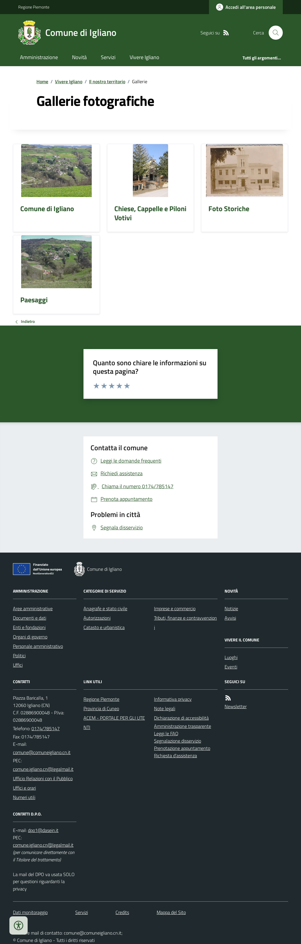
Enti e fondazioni (29, 627)
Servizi (108, 57)
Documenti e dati (29, 617)
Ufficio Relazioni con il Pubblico (43, 778)
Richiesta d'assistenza (175, 755)
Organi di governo (30, 636)
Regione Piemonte (33, 7)
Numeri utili (24, 797)
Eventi (231, 666)
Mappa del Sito (171, 912)
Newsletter (236, 706)
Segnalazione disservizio (177, 740)
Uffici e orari (24, 787)
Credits (122, 912)
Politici (19, 655)
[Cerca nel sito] (273, 33)
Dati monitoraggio (30, 912)
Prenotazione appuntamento (182, 748)
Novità (79, 57)
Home (42, 81)
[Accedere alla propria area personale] (246, 7)
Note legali (164, 708)
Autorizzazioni (97, 617)
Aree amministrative (33, 608)
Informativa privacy (173, 699)
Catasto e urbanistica (104, 627)
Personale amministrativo (38, 646)
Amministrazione (39, 57)
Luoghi (231, 657)
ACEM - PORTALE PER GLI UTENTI (114, 722)
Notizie (231, 608)
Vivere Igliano (144, 57)
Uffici (18, 664)
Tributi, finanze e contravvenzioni (185, 622)
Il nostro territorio (107, 81)
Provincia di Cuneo (101, 708)
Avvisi (230, 617)
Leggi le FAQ (166, 733)
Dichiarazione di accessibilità (181, 717)
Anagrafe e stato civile (105, 608)
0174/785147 (45, 728)
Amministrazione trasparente (182, 726)
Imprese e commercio (174, 608)
